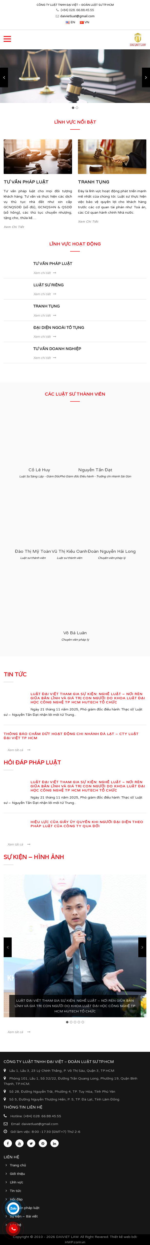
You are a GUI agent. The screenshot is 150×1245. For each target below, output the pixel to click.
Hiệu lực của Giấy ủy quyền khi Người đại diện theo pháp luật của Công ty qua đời (86, 824)
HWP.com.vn (75, 1242)
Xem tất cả (18, 750)
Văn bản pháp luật (24, 1208)
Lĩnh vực (16, 1182)
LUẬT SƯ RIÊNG (48, 285)
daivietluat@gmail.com (77, 16)
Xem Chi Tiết (14, 227)
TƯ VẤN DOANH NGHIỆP (57, 348)
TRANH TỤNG (93, 182)
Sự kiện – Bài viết (24, 1216)
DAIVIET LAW (67, 1237)
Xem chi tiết (44, 273)
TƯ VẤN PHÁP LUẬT (26, 182)
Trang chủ (18, 1165)
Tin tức (15, 1191)
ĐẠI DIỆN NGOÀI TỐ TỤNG (58, 327)
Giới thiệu (17, 1174)
